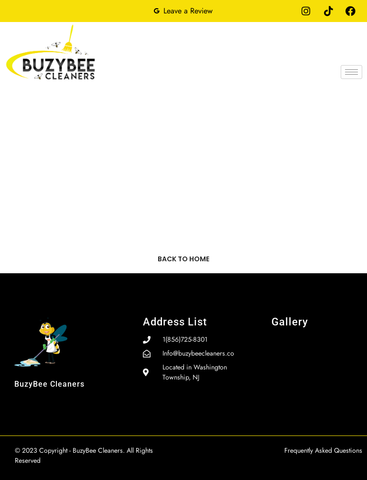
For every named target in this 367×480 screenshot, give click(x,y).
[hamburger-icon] (351, 72)
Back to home (183, 259)
